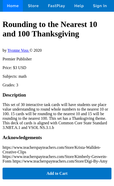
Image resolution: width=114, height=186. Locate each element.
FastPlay (56, 6)
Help (79, 6)
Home (13, 6)
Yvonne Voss (18, 50)
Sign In (100, 6)
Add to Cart (57, 173)
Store (33, 6)
